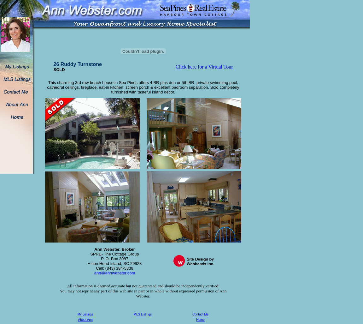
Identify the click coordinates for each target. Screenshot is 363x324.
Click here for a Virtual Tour (204, 66)
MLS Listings (143, 314)
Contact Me (200, 314)
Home (200, 319)
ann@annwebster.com (114, 273)
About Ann (85, 319)
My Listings (85, 314)
